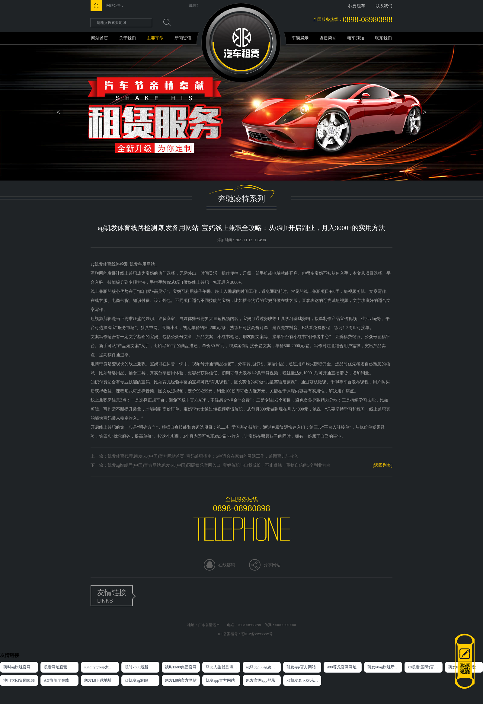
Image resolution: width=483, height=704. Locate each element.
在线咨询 (226, 565)
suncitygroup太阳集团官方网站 (101, 667)
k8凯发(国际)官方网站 (425, 667)
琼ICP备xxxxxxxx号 (257, 634)
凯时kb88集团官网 (181, 667)
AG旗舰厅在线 (56, 680)
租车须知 (355, 38)
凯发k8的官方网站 (181, 680)
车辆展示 (300, 38)
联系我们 (384, 6)
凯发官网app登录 (260, 680)
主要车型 (155, 38)
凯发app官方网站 (301, 667)
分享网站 (272, 565)
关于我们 (127, 38)
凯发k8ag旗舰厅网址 (384, 667)
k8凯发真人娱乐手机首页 (303, 680)
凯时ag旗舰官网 (16, 667)
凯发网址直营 (55, 667)
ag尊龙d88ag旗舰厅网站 (263, 667)
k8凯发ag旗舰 (136, 680)
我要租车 (356, 6)
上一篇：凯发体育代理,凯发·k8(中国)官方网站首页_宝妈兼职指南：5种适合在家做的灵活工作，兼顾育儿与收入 (194, 456)
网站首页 (99, 38)
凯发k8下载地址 (98, 680)
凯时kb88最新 (136, 667)
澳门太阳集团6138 (19, 680)
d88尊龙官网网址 (342, 667)
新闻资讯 (182, 38)
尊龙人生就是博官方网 (223, 667)
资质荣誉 (327, 38)
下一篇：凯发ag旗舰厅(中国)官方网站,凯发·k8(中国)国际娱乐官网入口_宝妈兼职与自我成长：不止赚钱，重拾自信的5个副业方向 (211, 465)
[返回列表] (382, 465)
